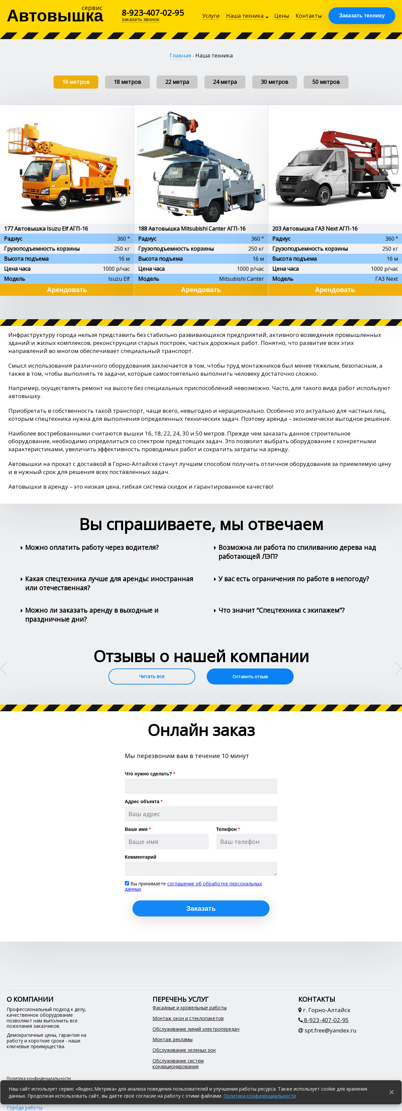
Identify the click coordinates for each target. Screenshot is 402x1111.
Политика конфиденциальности (259, 1096)
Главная (180, 55)
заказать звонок (141, 19)
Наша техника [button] (245, 15)
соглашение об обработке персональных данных (193, 886)
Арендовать (67, 289)
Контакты (309, 15)
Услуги (210, 15)
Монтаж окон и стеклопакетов (188, 1018)
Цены (281, 15)
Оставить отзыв (250, 676)
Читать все (152, 676)
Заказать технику (362, 15)
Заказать (201, 908)
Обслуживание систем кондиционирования (178, 1064)
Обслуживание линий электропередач (196, 1029)
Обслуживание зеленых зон (184, 1050)
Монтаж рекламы (173, 1039)
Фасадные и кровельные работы (190, 1008)
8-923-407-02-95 (153, 12)
